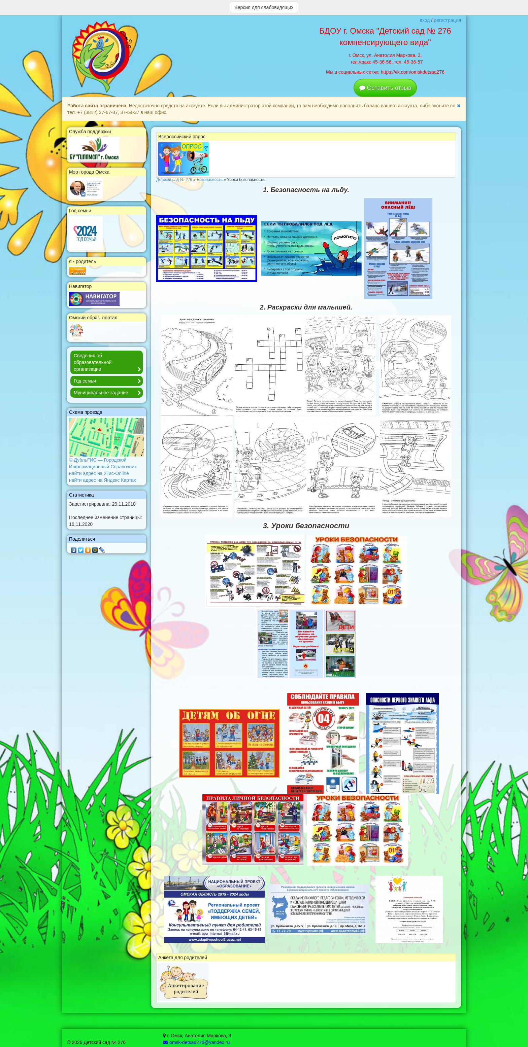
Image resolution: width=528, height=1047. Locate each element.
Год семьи (108, 381)
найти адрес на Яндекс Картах (102, 480)
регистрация (447, 20)
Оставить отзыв (389, 87)
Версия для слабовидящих (263, 7)
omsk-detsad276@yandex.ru (196, 1042)
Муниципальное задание (108, 393)
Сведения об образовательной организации (108, 363)
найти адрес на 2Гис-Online (99, 473)
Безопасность (210, 179)
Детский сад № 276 (174, 179)
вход (425, 20)
